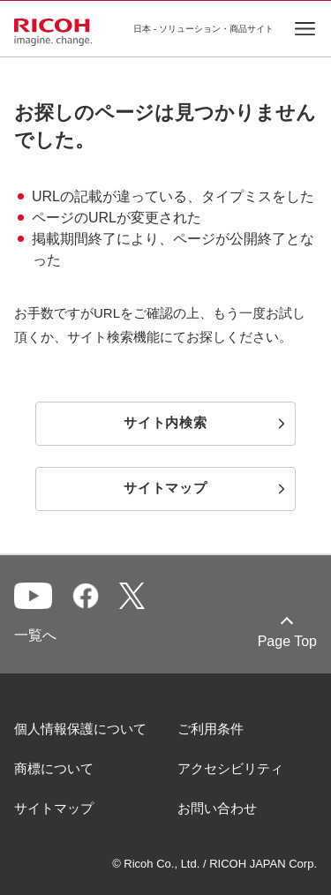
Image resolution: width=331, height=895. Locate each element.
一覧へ (35, 635)
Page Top (287, 641)
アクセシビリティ (230, 768)
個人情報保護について (80, 728)
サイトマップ (54, 808)
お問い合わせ (217, 808)
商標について (54, 768)
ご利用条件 (210, 728)
